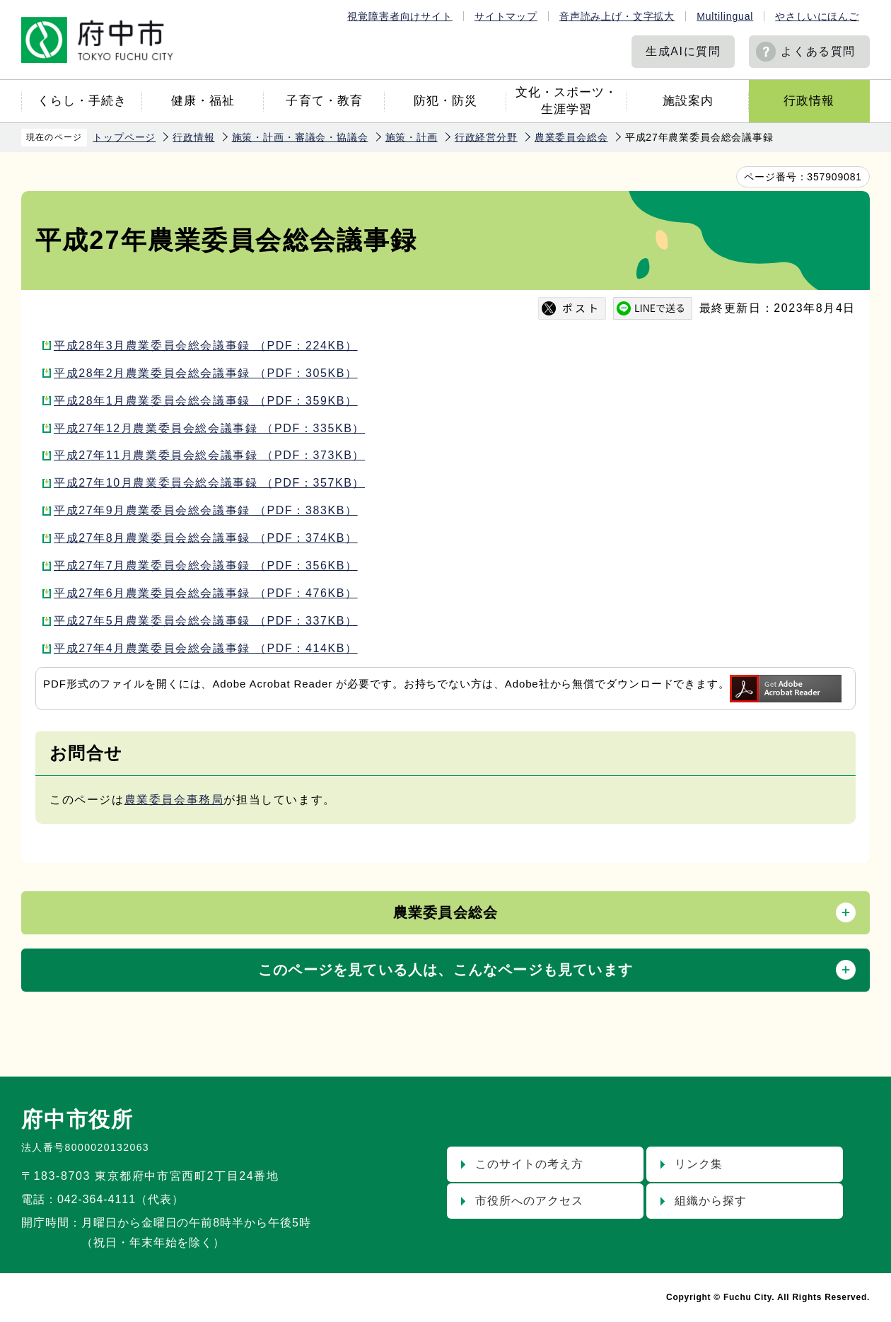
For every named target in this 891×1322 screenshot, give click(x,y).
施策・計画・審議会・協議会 (300, 137)
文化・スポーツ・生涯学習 (566, 101)
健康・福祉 (203, 101)
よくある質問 (818, 51)
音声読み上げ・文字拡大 (617, 16)
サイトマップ (505, 16)
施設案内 (688, 101)
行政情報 (809, 101)
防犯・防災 (445, 101)
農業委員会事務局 (174, 800)
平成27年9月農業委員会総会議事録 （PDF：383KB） (206, 510)
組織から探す (711, 1201)
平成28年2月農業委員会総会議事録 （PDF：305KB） (206, 373)
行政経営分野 (486, 137)
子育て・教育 (324, 101)
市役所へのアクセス (529, 1201)
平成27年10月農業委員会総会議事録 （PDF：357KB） (209, 483)
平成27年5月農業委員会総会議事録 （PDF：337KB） (206, 621)
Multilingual (725, 16)
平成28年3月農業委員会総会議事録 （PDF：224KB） (206, 346)
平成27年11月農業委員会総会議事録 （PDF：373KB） (209, 455)
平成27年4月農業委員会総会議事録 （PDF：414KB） (206, 648)
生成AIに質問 (683, 51)
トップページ (124, 137)
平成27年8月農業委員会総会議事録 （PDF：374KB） (206, 538)
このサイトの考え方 (529, 1164)
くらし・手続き (82, 101)
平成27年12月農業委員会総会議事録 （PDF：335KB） (209, 428)
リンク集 (699, 1164)
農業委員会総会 (571, 137)
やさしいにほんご (817, 16)
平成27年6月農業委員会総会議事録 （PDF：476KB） (206, 593)
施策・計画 (411, 137)
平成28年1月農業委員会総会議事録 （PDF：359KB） (206, 401)
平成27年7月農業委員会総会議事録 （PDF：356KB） (206, 565)
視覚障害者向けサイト (399, 16)
